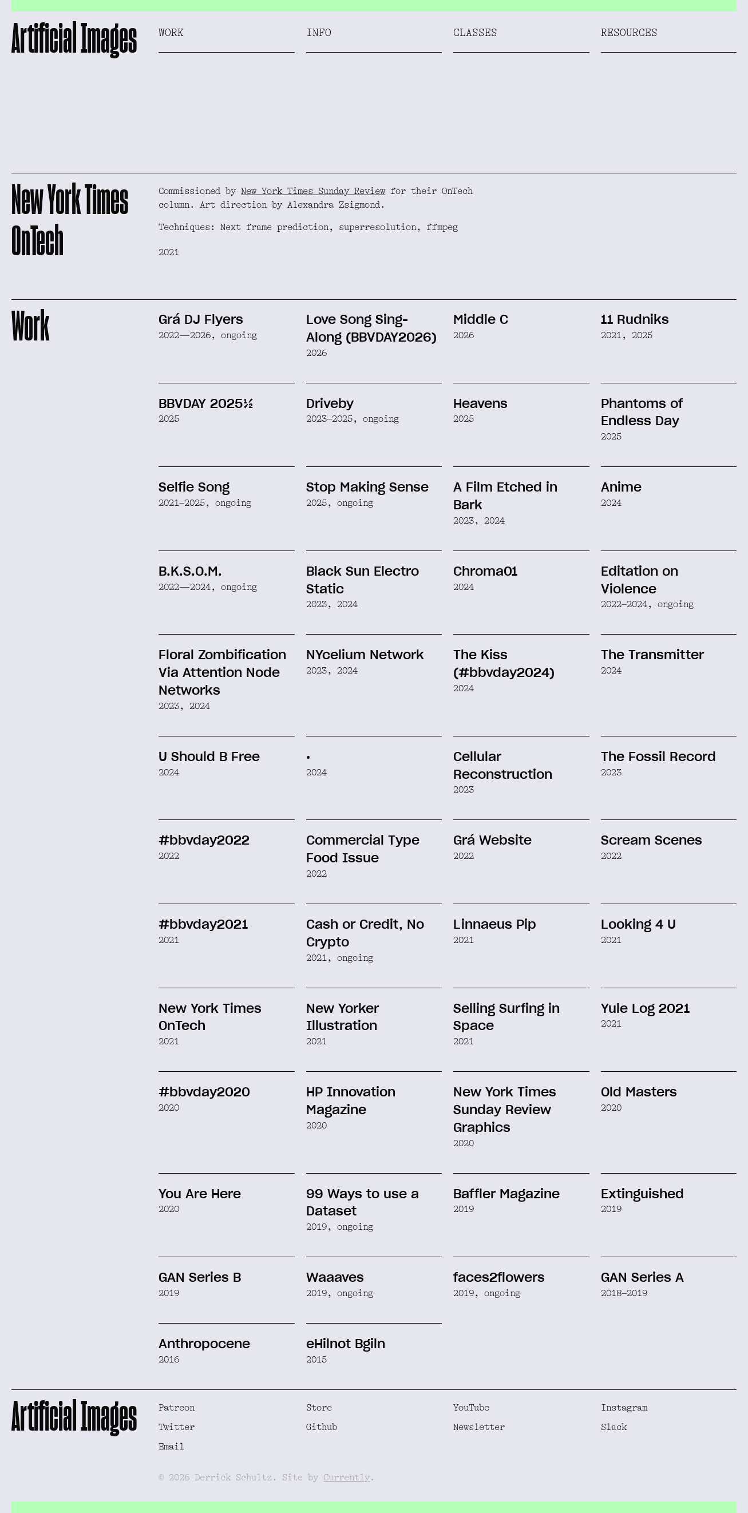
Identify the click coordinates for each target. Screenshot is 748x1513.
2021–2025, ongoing (205, 503)
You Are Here (200, 1194)
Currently (346, 1477)
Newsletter (479, 1427)
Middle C (480, 319)
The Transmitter (652, 655)
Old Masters (639, 1092)
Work (171, 32)
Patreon (177, 1408)
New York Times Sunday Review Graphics (504, 1109)
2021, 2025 (626, 335)
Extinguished (642, 1194)
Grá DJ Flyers (201, 319)
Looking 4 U (638, 924)
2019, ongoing (339, 1227)
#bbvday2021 (203, 924)
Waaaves (335, 1277)
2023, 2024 (479, 521)
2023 (463, 790)
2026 (316, 353)
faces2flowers (499, 1277)
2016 (169, 1359)
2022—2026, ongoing (208, 335)
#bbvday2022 (204, 840)
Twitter (177, 1427)
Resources (629, 32)
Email (171, 1446)
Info (318, 32)
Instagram (624, 1408)
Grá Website (492, 840)
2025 (169, 419)
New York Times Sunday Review (313, 191)
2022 (169, 856)
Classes (475, 32)
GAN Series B (200, 1277)
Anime (621, 487)
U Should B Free (209, 756)
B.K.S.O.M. (190, 571)
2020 (169, 1108)
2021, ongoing (339, 958)
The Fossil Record (658, 756)
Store (319, 1408)
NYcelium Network (365, 655)
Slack (614, 1427)
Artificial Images (74, 37)
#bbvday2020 (204, 1092)
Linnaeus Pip (494, 924)
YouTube (471, 1408)
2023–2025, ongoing (352, 419)
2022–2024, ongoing (647, 604)
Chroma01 (485, 571)
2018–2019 (624, 1293)
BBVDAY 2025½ (206, 403)
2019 (463, 1209)
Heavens (480, 403)
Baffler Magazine (506, 1194)
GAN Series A (642, 1277)
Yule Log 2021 (645, 1008)
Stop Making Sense (367, 487)
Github (321, 1427)
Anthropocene (204, 1344)
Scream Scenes (651, 840)
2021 (169, 940)
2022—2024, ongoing (208, 587)
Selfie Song (194, 487)
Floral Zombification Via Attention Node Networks (222, 672)
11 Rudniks (635, 319)
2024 (611, 503)
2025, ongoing (339, 503)
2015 (316, 1359)
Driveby (330, 403)
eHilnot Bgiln (345, 1344)
